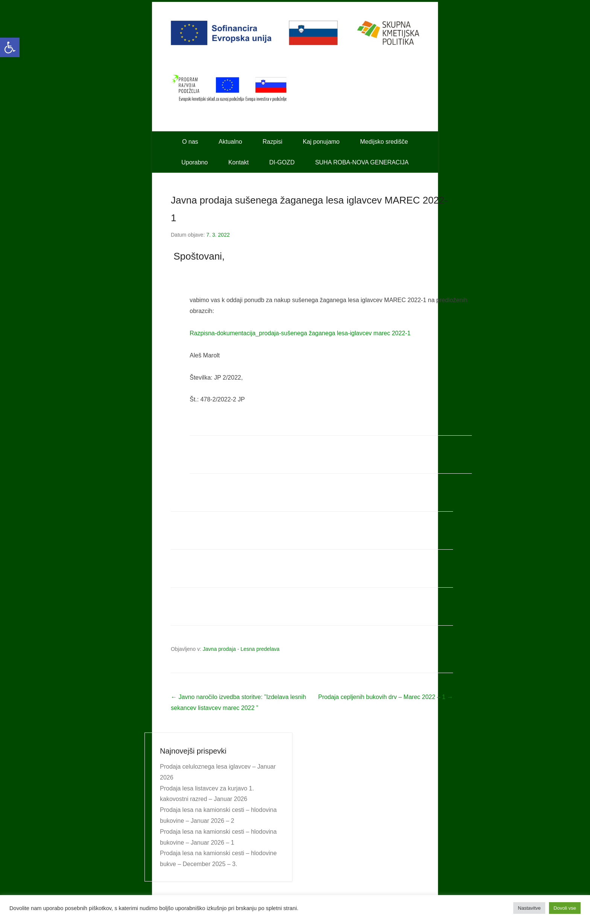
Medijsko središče (384, 141)
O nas (190, 141)
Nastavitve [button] (529, 908)
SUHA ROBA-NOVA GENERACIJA (362, 162)
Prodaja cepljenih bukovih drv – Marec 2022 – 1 (385, 697)
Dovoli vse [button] (565, 908)
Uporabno (194, 162)
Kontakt (238, 162)
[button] (10, 47)
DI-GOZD (282, 162)
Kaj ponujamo (321, 141)
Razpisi (272, 141)
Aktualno (230, 141)
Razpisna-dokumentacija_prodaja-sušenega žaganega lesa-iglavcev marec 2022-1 (300, 333)
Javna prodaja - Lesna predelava (241, 649)
